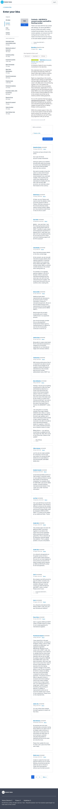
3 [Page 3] (39, 777)
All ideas (8, 20)
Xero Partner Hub (10, 112)
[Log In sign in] (54, 2)
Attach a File (37, 133)
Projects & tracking (11, 86)
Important (36, 56)
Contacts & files (10, 54)
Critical (44, 56)
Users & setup (9, 107)
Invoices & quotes (10, 59)
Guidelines (28, 800)
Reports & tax (9, 97)
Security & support (11, 102)
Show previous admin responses (38, 119)
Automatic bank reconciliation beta (11, 42)
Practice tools (9, 81)
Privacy (18, 800)
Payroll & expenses (11, 76)
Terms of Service (7, 800)
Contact (8, 23)
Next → (45, 777)
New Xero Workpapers (9, 70)
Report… (40, 49)
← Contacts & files (7, 7)
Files (7, 28)
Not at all (28, 56)
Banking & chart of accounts (10, 49)
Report (44, 149)
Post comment (48, 139)
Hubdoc (8, 32)
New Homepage (10, 64)
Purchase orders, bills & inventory (11, 91)
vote (24, 24)
